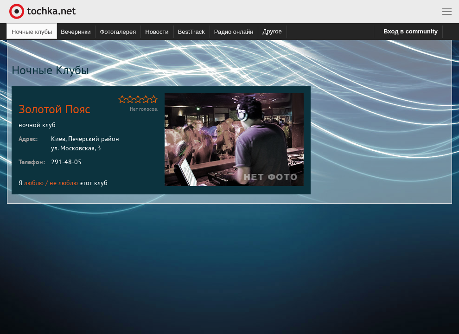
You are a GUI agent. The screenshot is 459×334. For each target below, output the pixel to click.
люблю (34, 183)
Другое (271, 31)
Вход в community (410, 31)
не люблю (64, 183)
